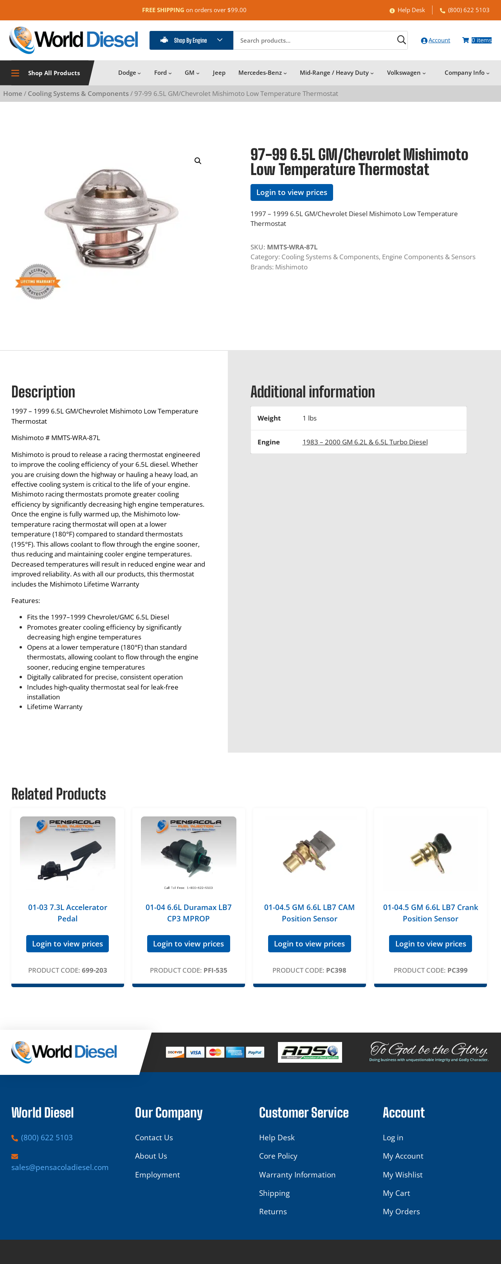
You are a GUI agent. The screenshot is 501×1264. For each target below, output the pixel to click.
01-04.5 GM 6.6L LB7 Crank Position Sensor (430, 917)
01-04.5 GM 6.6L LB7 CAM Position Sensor (309, 917)
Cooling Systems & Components (78, 97)
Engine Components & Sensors (429, 260)
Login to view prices (291, 196)
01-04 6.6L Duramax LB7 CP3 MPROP (189, 917)
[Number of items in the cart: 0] (473, 42)
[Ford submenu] (170, 77)
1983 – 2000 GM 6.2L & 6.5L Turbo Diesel (365, 446)
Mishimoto (291, 271)
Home (12, 97)
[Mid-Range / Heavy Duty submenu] (372, 77)
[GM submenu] (198, 77)
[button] (198, 165)
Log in (393, 1142)
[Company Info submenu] (488, 77)
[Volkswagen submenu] (424, 77)
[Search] (383, 42)
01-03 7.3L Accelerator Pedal (67, 917)
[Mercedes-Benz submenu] (285, 77)
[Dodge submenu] (139, 77)
